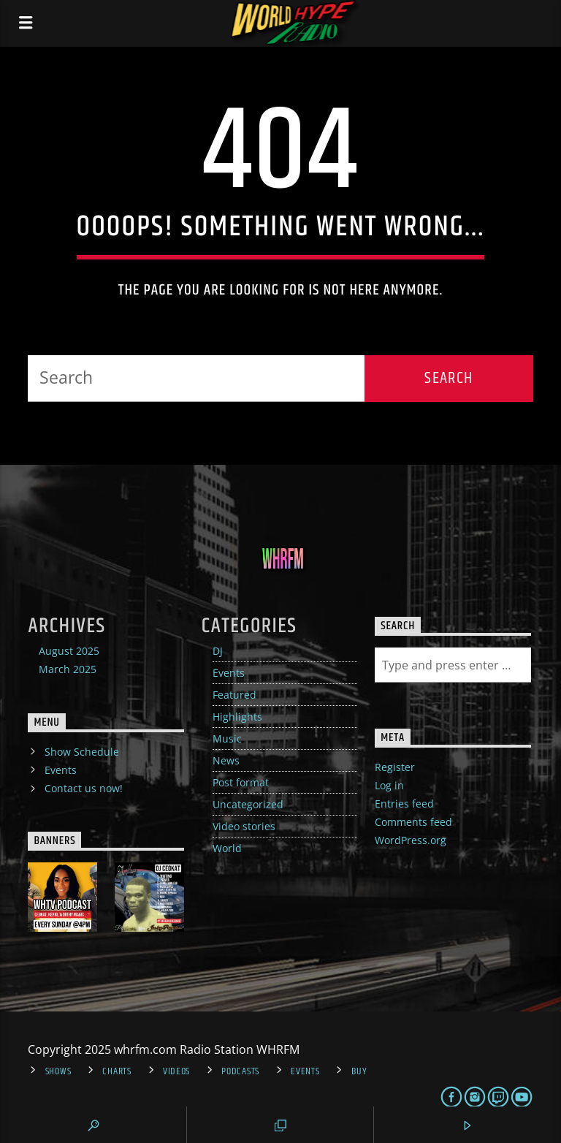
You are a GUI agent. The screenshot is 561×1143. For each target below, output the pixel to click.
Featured (234, 695)
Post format (241, 782)
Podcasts (240, 1071)
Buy (359, 1071)
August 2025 (69, 651)
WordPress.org (410, 840)
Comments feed (413, 822)
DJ (218, 651)
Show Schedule (82, 752)
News (226, 760)
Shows (58, 1071)
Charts (116, 1071)
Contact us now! (84, 788)
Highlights (237, 717)
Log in (389, 785)
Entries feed (404, 803)
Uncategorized (248, 804)
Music (227, 738)
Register (395, 767)
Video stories (244, 826)
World (227, 848)
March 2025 (67, 669)
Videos (176, 1071)
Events (229, 673)
